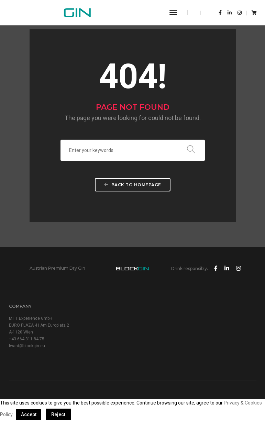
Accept (28, 414)
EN (196, 12)
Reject (58, 414)
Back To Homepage (132, 184)
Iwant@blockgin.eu (27, 345)
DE (205, 12)
